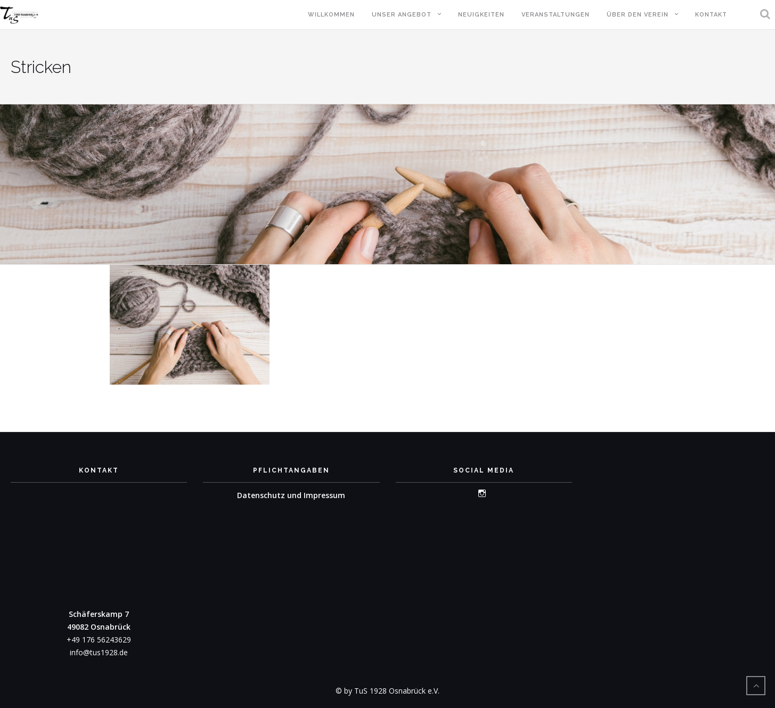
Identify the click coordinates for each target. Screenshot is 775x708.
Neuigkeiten (481, 14)
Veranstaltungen (555, 14)
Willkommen (331, 14)
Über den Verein (637, 14)
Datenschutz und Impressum (291, 495)
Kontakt (711, 14)
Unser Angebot (401, 14)
